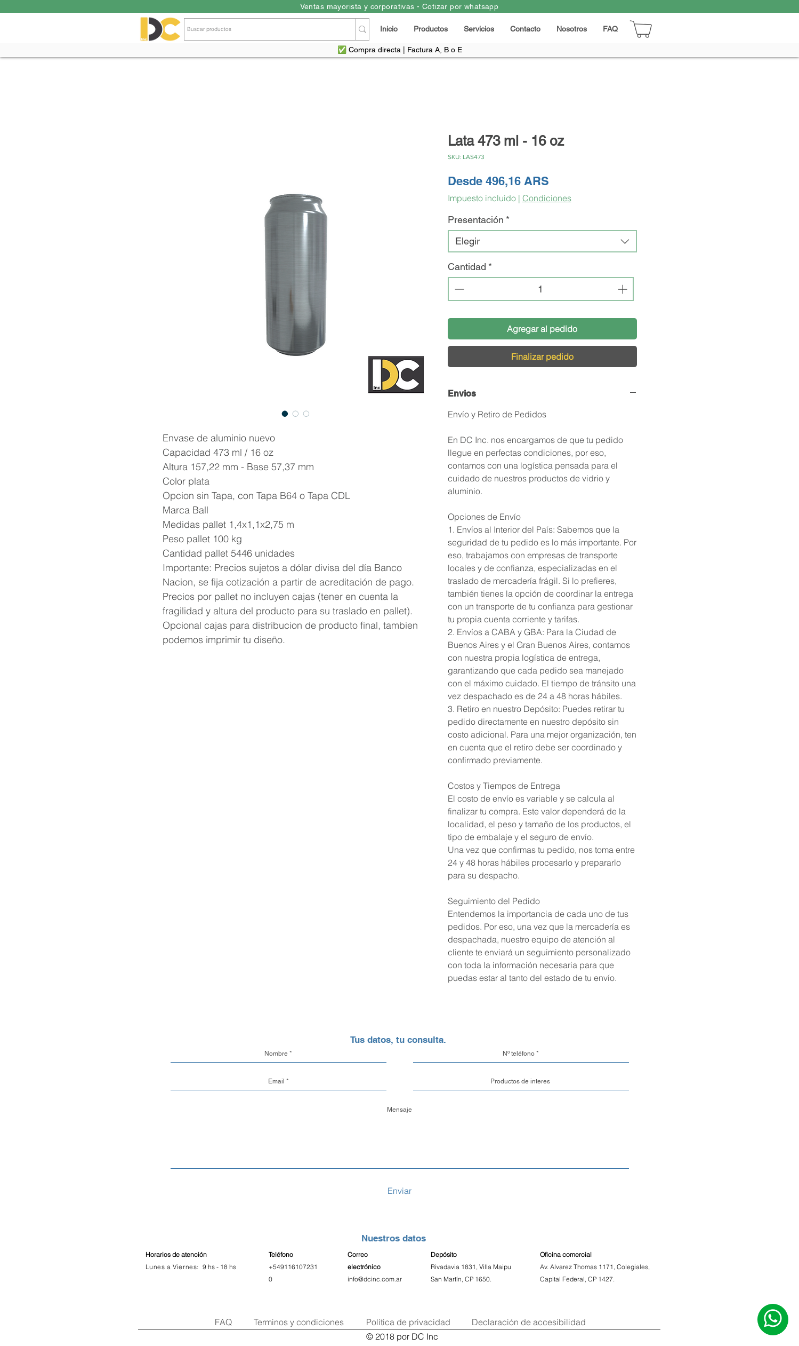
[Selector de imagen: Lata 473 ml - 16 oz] (285, 413)
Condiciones (546, 198)
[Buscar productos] (260, 29)
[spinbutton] (540, 289)
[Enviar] (400, 1191)
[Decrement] (458, 289)
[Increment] (623, 289)
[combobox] (542, 241)
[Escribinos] (772, 1319)
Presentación (479, 219)
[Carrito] (641, 29)
